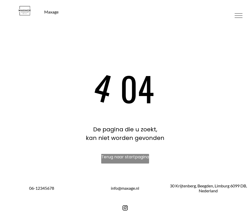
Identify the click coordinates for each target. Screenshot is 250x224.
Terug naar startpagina (125, 157)
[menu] (238, 15)
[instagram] (125, 208)
